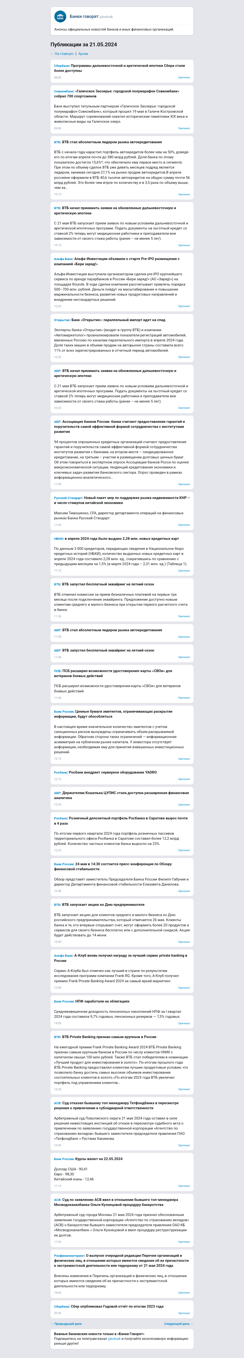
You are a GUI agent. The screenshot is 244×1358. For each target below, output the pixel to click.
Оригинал (184, 77)
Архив (83, 54)
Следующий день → (178, 1324)
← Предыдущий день (66, 1324)
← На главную (62, 54)
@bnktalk (114, 1339)
